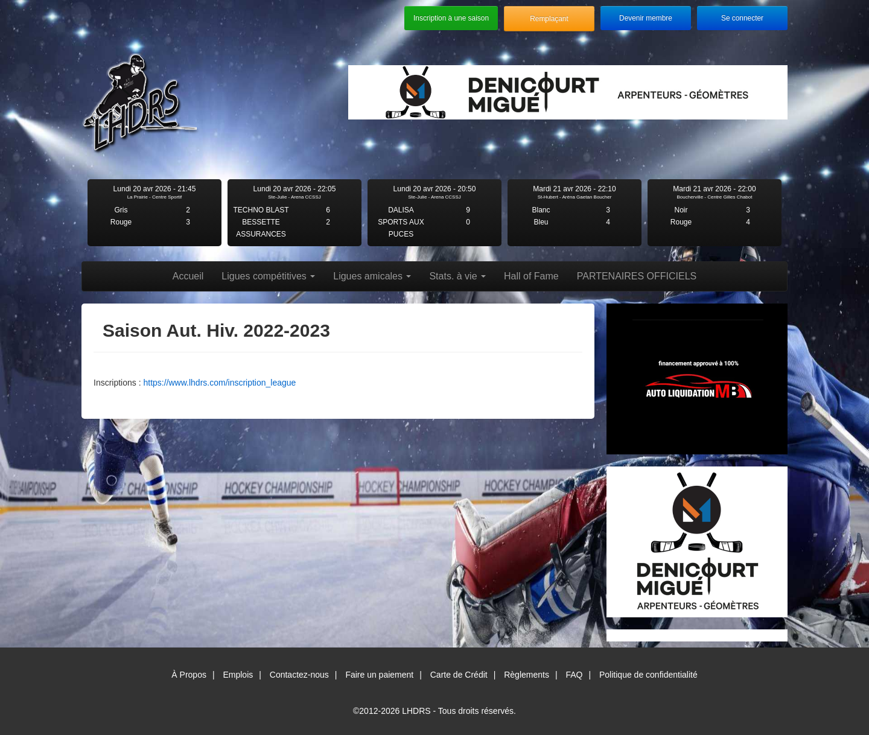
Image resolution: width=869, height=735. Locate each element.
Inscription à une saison (451, 18)
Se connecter (742, 18)
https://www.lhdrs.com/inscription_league (219, 382)
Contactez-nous (299, 674)
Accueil (188, 276)
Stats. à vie (457, 276)
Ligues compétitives (268, 276)
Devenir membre (645, 18)
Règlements (526, 674)
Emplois (238, 674)
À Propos (188, 674)
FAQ (573, 674)
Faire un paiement (379, 674)
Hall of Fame (531, 276)
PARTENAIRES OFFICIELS (637, 276)
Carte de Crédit (459, 674)
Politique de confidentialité (648, 674)
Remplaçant (549, 18)
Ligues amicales (372, 276)
